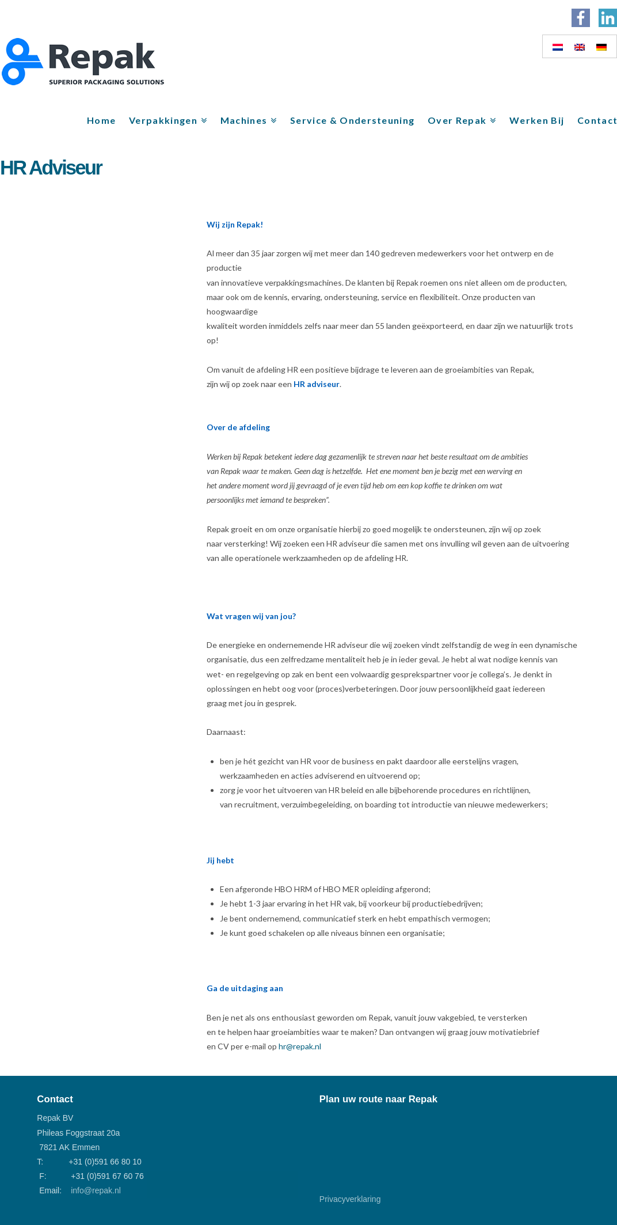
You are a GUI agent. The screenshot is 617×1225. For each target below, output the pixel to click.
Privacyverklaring (350, 1199)
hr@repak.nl (300, 1046)
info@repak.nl (96, 1190)
